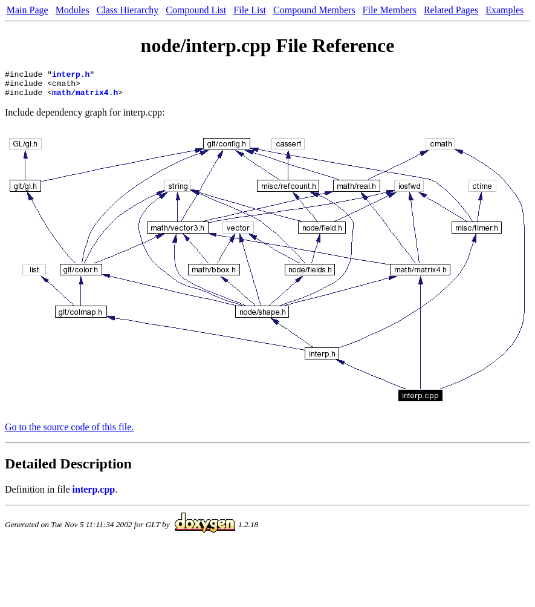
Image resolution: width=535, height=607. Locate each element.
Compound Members (314, 10)
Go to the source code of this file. (69, 432)
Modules (72, 10)
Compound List (196, 10)
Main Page (27, 10)
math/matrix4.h (85, 97)
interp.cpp (94, 495)
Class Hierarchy (128, 10)
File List (249, 10)
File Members (390, 10)
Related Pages (451, 10)
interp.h (70, 75)
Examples (504, 10)
